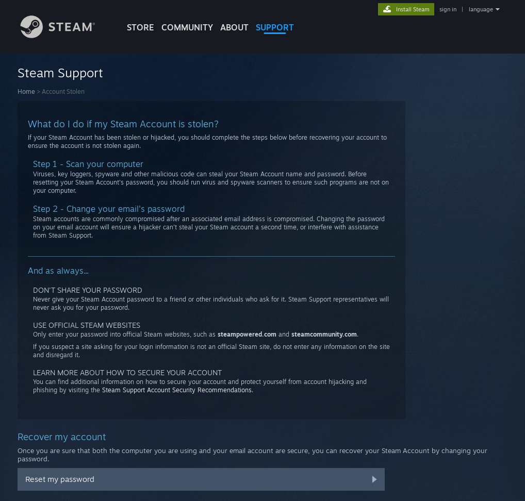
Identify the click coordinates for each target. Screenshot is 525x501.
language (481, 9)
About (234, 27)
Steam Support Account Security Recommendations (177, 390)
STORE (140, 27)
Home (26, 91)
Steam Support (60, 72)
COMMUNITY (187, 27)
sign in (447, 9)
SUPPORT (275, 27)
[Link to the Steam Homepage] (65, 35)
